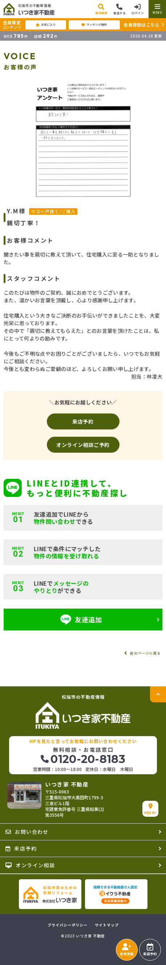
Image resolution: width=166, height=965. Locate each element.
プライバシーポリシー (68, 925)
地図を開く (150, 809)
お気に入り (46, 25)
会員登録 (126, 949)
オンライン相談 (30, 865)
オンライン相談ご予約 (83, 444)
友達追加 (81, 619)
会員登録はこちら (141, 24)
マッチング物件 (94, 25)
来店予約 (83, 421)
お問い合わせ (27, 831)
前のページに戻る (145, 653)
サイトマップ (107, 925)
